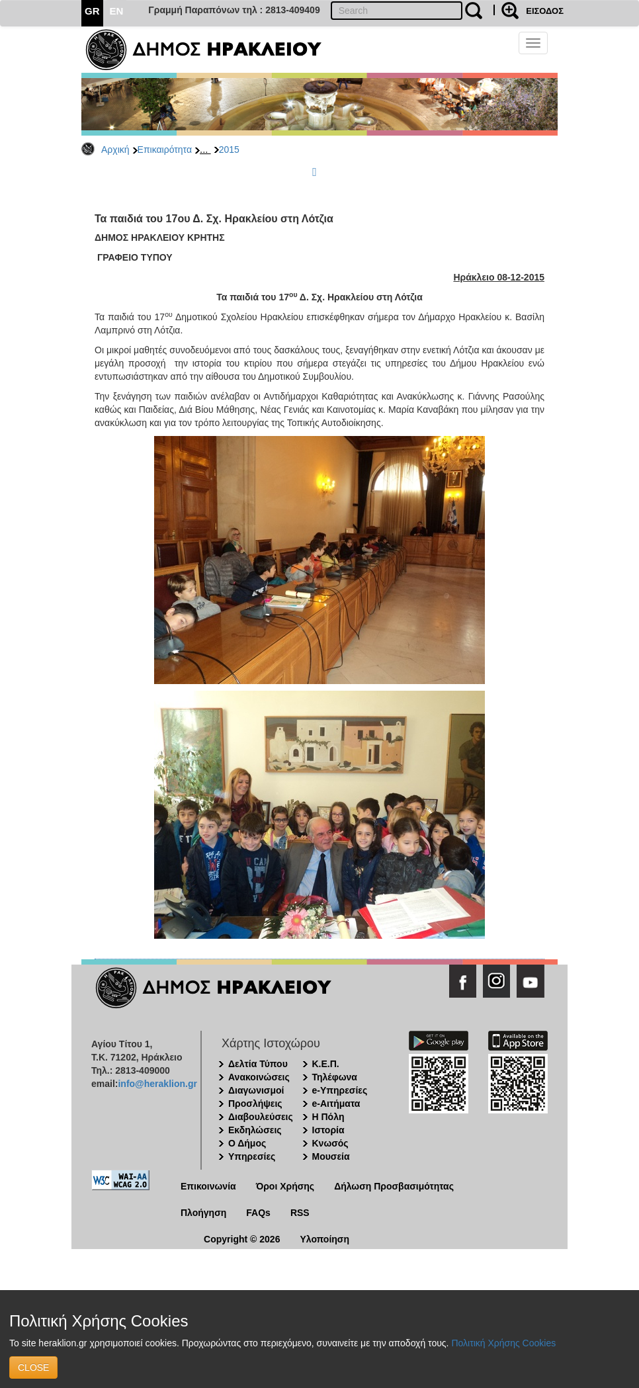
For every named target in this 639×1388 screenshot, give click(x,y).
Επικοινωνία (208, 1186)
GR (92, 11)
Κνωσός (330, 1143)
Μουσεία (331, 1156)
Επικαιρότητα (165, 149)
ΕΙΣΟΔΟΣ (545, 11)
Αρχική (115, 149)
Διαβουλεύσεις (260, 1116)
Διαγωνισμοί (256, 1090)
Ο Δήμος (247, 1143)
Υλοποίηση (324, 1239)
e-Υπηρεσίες (340, 1090)
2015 (229, 149)
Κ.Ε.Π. (325, 1064)
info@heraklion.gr (157, 1083)
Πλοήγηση (203, 1212)
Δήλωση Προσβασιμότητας (394, 1186)
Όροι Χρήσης (285, 1186)
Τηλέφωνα (334, 1077)
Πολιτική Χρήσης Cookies (503, 1343)
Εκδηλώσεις (255, 1130)
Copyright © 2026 (242, 1239)
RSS (300, 1212)
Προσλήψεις (255, 1103)
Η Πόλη (328, 1116)
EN (117, 11)
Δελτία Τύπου (258, 1064)
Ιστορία (328, 1130)
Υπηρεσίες (251, 1156)
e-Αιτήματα (336, 1103)
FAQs (258, 1212)
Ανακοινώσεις (259, 1077)
